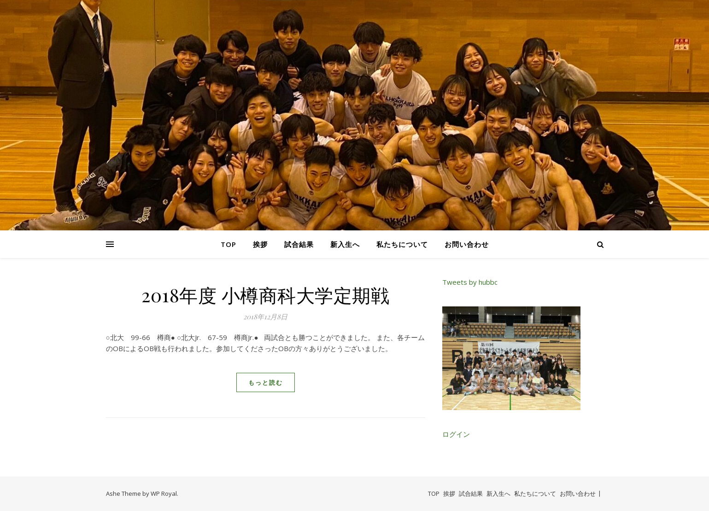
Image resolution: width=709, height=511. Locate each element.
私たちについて (402, 244)
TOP (228, 244)
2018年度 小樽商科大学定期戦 (265, 294)
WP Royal (164, 493)
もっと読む (265, 382)
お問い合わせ (467, 244)
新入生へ (345, 244)
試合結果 (299, 244)
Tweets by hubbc (470, 282)
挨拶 (260, 244)
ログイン (456, 434)
